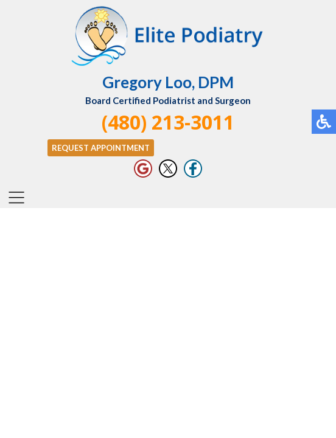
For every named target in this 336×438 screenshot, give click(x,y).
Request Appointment (101, 148)
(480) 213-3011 (168, 122)
